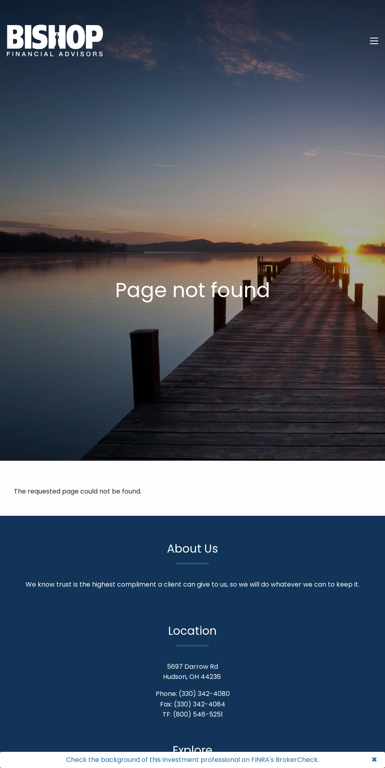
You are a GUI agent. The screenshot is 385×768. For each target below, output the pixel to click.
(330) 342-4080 (204, 693)
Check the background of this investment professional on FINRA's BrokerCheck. (192, 759)
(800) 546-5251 (198, 714)
